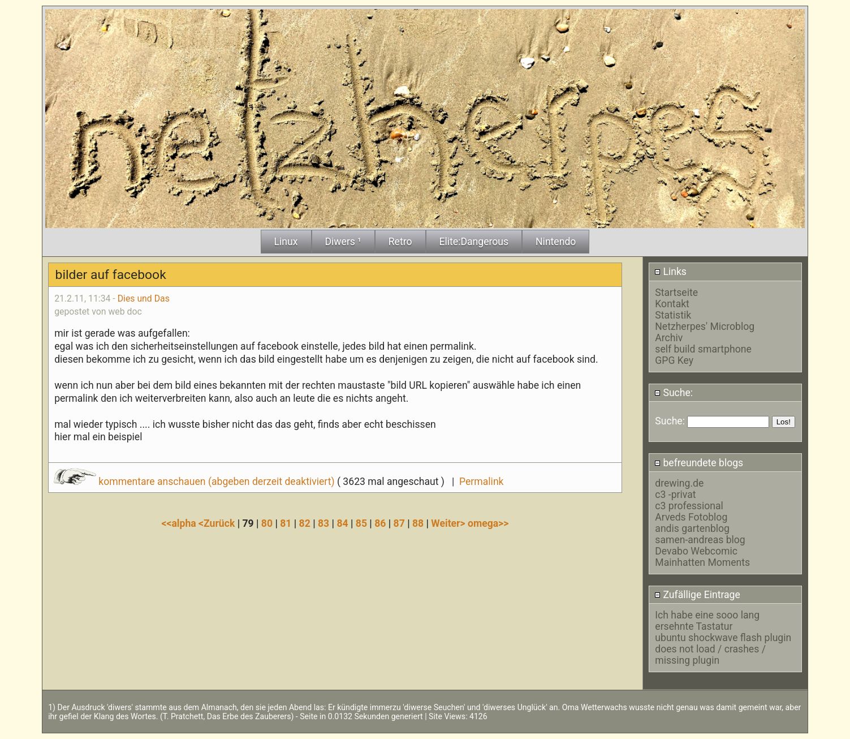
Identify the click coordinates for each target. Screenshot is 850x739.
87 (399, 523)
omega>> (488, 523)
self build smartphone (703, 349)
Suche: (673, 392)
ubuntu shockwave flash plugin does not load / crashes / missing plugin (723, 649)
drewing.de (679, 483)
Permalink (481, 481)
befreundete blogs (698, 463)
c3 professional (689, 506)
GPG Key (674, 360)
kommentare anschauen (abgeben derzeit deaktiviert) (195, 481)
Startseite (676, 292)
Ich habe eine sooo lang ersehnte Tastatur (707, 620)
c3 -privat (675, 494)
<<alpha (180, 523)
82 (304, 523)
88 (418, 523)
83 (323, 523)
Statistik (673, 315)
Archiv (669, 337)
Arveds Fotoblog (691, 517)
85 (361, 523)
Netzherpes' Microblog (704, 326)
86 (380, 523)
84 (342, 523)
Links (670, 271)
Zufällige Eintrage (697, 594)
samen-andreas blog (700, 539)
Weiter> (449, 523)
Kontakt (672, 304)
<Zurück (218, 523)
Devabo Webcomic (696, 551)
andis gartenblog (692, 528)
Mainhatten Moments (702, 562)
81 (285, 523)
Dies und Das (144, 298)
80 (267, 523)
